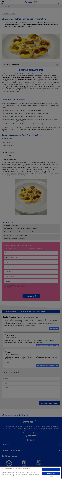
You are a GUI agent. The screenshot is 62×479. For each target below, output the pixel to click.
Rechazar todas (50, 473)
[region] (30, 472)
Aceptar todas (51, 469)
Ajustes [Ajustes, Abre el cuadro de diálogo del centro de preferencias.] (51, 476)
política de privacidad (8, 475)
